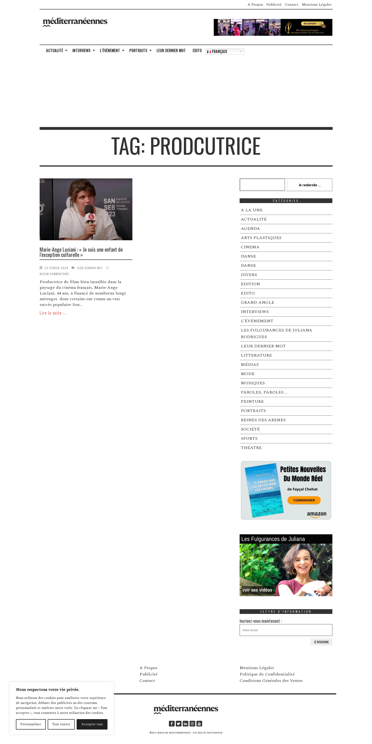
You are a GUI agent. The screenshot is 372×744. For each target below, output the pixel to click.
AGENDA (250, 228)
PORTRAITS (138, 50)
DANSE (248, 256)
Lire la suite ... (53, 313)
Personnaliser (30, 724)
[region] (61, 708)
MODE (248, 374)
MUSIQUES (253, 383)
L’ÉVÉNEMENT (110, 50)
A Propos (255, 4)
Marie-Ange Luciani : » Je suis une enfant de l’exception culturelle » (81, 251)
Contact (291, 4)
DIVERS (249, 275)
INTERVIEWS (81, 50)
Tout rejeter (61, 724)
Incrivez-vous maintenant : (286, 627)
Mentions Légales (316, 4)
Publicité (274, 4)
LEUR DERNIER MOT (171, 50)
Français (217, 51)
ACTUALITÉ (54, 50)
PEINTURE (252, 401)
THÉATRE (251, 448)
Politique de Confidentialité (267, 674)
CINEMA (250, 247)
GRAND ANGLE (257, 302)
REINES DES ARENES (263, 420)
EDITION (250, 284)
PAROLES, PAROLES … (264, 392)
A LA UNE (252, 210)
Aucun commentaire (54, 274)
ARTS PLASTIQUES (261, 238)
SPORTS (249, 438)
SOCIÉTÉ (250, 429)
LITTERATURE (256, 355)
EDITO (197, 50)
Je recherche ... (310, 184)
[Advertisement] (186, 91)
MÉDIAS (250, 364)
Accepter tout (92, 724)
